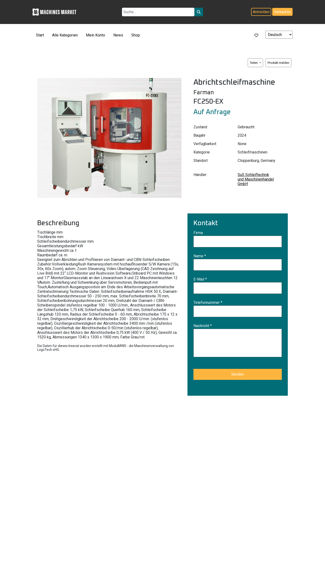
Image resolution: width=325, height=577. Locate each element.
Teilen (254, 63)
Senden (237, 374)
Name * (199, 256)
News (118, 35)
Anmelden (261, 12)
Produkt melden (278, 63)
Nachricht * (202, 326)
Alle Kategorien (65, 35)
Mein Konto (95, 35)
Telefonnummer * (207, 302)
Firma (198, 232)
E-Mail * (200, 279)
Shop (135, 35)
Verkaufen (282, 12)
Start (40, 35)
